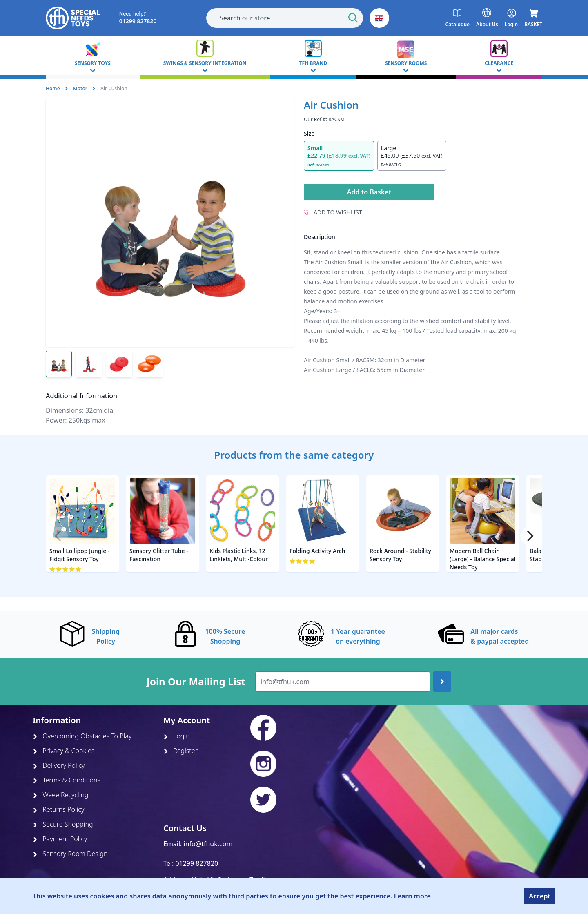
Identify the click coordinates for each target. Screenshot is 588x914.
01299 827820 (196, 863)
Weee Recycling (61, 794)
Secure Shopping (63, 824)
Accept (539, 896)
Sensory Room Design (70, 853)
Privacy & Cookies (63, 750)
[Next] (529, 536)
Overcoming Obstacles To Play (82, 735)
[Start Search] (353, 18)
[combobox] (284, 18)
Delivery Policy (59, 765)
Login (176, 735)
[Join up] (442, 681)
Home (53, 88)
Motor (80, 88)
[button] (379, 18)
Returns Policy (58, 809)
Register (180, 750)
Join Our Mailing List (196, 681)
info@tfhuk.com (208, 843)
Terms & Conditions (66, 780)
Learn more (412, 896)
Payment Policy (60, 838)
